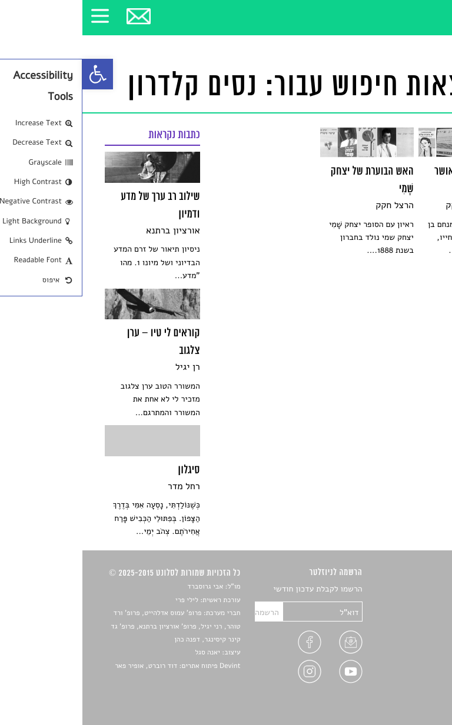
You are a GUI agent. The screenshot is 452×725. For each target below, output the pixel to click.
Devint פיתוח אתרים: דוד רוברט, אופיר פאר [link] (95, 666)
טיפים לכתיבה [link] (406, 658)
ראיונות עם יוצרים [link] (400, 644)
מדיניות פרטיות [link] (403, 671)
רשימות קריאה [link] (406, 630)
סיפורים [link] (416, 589)
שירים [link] (420, 603)
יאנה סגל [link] (125, 652)
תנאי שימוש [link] (410, 685)
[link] (15, 74)
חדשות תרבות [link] (407, 617)
